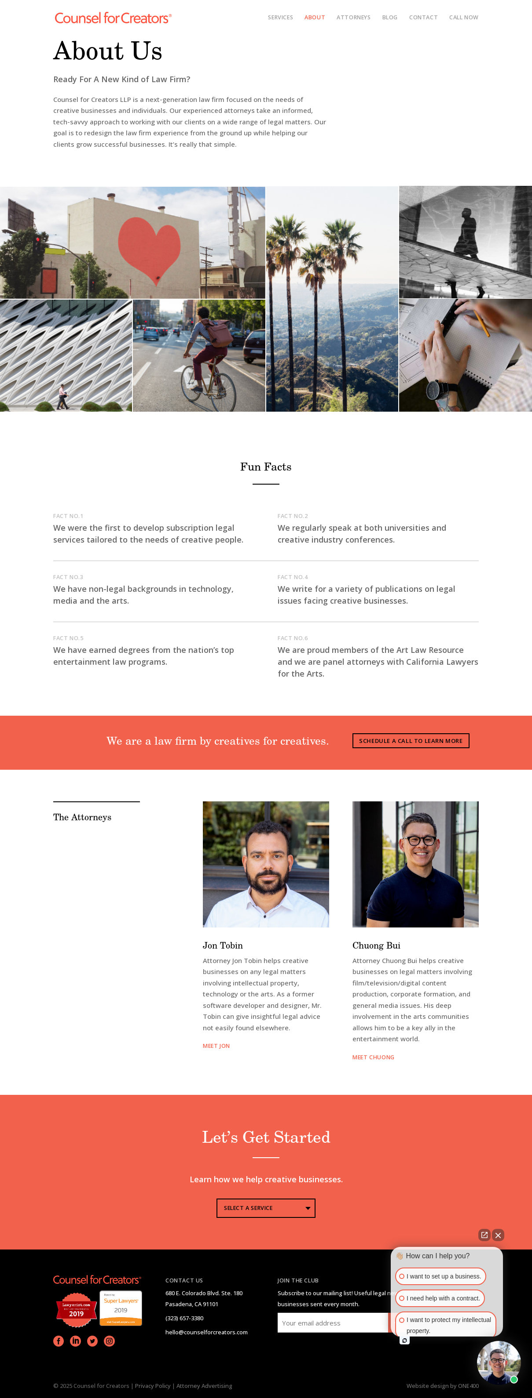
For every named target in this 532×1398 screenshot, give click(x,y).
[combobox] (266, 1208)
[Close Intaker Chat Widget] (498, 1235)
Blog (390, 17)
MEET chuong (373, 1057)
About (315, 17)
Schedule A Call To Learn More (410, 741)
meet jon (216, 1046)
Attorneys (354, 17)
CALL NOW (464, 17)
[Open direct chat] (484, 1235)
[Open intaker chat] (405, 1340)
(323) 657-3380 (184, 1318)
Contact (423, 17)
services (280, 17)
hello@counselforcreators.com (206, 1332)
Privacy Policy (153, 1386)
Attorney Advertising (204, 1386)
